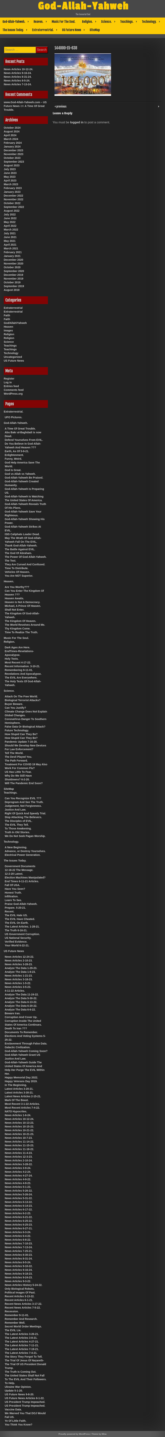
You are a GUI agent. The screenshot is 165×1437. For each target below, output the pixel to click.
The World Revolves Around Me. (25, 624)
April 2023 (10, 180)
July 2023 (10, 169)
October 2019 (12, 282)
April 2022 (10, 225)
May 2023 (9, 176)
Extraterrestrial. (43, 30)
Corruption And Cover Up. (21, 1017)
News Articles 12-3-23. (18, 1156)
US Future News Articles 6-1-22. (24, 1398)
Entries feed (11, 386)
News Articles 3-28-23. (18, 964)
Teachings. (126, 22)
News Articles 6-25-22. (18, 1220)
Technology (11, 353)
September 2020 (14, 271)
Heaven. (38, 22)
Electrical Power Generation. (23, 854)
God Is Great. (13, 470)
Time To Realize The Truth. (21, 632)
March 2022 (11, 229)
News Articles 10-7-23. (18, 1137)
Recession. (12, 1311)
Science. (106, 22)
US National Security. (18, 937)
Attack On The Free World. (21, 696)
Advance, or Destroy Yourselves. (25, 851)
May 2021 (9, 240)
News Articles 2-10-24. (18, 1160)
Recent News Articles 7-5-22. (23, 1307)
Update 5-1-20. (14, 1390)
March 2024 (11, 139)
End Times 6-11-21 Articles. (22, 881)
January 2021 (12, 255)
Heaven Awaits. (14, 598)
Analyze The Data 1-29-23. (21, 968)
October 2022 (12, 203)
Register (9, 378)
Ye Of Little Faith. (15, 1420)
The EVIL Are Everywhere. (21, 677)
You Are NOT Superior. (19, 575)
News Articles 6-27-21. (18, 1228)
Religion (9, 334)
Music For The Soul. (63, 22)
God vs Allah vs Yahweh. (20, 473)
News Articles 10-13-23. (19, 1122)
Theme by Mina (98, 1434)
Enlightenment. (14, 454)
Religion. (87, 22)
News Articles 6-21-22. (18, 1217)
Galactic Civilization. (17, 1047)
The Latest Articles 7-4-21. (21, 1352)
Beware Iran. (12, 1013)
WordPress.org (13, 393)
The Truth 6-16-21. (16, 930)
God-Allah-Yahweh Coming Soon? (26, 1051)
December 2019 (13, 274)
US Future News (71, 30)
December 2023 (13, 150)
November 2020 (13, 263)
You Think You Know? (18, 1424)
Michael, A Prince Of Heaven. (23, 605)
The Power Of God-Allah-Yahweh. (26, 556)
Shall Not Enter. (14, 609)
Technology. (149, 22)
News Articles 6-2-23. (18, 1213)
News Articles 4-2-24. (18, 1171)
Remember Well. (15, 1322)
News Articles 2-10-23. (18, 960)
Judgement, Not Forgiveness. (23, 805)
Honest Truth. (13, 892)
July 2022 (10, 214)
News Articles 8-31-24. (17, 76)
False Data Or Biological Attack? (25, 726)
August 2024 (11, 131)
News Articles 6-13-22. (18, 1201)
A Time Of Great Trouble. (20, 428)
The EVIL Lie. (13, 1330)
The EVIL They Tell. (17, 824)
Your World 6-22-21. (17, 945)
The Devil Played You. (18, 756)
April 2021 (10, 244)
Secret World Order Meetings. (23, 1326)
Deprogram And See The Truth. (24, 802)
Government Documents (20, 866)
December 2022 (13, 195)
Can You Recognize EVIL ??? (23, 798)
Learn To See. (13, 900)
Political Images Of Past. (20, 1292)
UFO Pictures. (13, 417)
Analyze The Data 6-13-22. (21, 1002)
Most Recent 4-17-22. (18, 662)
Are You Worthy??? (17, 587)
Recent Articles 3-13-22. (19, 1296)
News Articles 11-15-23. (19, 1145)
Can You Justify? (15, 707)
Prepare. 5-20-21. (15, 907)
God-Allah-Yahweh (83, 6)
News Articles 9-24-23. (18, 1277)
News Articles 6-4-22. (18, 1235)
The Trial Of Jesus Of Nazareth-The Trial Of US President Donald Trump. (25, 1364)
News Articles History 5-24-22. (23, 1284)
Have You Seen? (15, 888)
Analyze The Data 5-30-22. (21, 998)
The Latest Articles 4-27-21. (22, 1341)
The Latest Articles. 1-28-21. (22, 926)
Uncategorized (13, 356)
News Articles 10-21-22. (19, 1130)
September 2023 (14, 161)
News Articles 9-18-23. (18, 1273)
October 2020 (12, 267)
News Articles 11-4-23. (18, 1152)
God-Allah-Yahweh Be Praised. (24, 477)
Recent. (9, 911)
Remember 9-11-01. (17, 1315)
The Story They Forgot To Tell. (23, 1356)
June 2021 (10, 237)
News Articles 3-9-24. (18, 1168)
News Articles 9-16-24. (17, 73)
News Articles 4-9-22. (18, 1179)
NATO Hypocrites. (16, 1111)
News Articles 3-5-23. (18, 986)
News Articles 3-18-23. (18, 979)
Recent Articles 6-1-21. (19, 1300)
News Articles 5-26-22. (18, 1190)
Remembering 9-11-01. (19, 670)
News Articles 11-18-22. (19, 1149)
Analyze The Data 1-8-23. (20, 971)
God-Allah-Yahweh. (13, 22)
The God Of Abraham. (18, 553)
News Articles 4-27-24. (18, 1175)
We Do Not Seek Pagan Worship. (25, 836)
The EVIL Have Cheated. (20, 919)
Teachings (10, 345)
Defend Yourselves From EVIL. (24, 439)
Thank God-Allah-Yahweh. (21, 545)
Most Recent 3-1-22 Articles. (22, 1103)
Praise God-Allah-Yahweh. (21, 903)
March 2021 (11, 248)
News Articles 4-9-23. (18, 1183)
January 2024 (12, 146)
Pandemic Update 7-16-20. (21, 741)
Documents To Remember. (21, 1032)
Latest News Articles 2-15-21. (23, 1096)
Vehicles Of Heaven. (17, 571)
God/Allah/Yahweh (15, 322)
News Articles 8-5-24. (17, 80)
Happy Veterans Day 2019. (21, 1081)
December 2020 (13, 259)
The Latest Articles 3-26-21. (22, 1334)
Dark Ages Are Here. (17, 647)
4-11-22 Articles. (15, 990)
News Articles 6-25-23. (18, 1224)
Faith (7, 315)
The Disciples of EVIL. (18, 820)
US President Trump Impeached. (25, 1401)
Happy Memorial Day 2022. (21, 1077)
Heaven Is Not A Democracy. (22, 602)
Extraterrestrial (13, 307)
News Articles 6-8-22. (18, 1239)
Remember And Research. (21, 1318)
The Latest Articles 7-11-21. (22, 1345)
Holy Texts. (12, 658)
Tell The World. (14, 753)
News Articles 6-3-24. (18, 1232)
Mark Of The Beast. (17, 1100)
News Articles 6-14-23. (18, 1205)
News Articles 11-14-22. (19, 1141)
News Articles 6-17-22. (18, 1209)
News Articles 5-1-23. (18, 1186)
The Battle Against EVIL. (20, 549)
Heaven (8, 326)
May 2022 (9, 222)
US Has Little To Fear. (18, 771)
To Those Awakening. (18, 828)
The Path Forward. (16, 760)
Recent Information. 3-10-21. (22, 666)
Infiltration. (11, 896)
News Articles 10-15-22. (19, 1126)
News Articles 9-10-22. (18, 1266)
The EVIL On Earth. (17, 922)
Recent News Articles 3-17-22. (23, 1303)
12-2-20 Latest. (14, 873)
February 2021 (13, 252)
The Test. (10, 560)
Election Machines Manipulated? (25, 877)
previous (61, 106)
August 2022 (11, 210)
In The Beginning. (16, 1085)
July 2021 (10, 233)
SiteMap (95, 30)
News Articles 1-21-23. (18, 975)
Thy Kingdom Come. (17, 628)
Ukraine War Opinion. (18, 1386)
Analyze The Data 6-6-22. (20, 1009)
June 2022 (10, 218)
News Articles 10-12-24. (18, 69)
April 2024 (10, 135)
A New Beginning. (16, 847)
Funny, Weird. (13, 458)
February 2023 (13, 188)
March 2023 (11, 184)
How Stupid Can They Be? (21, 734)
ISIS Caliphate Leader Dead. (22, 534)
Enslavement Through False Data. (26, 1043)
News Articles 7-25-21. (18, 1251)
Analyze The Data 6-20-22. (21, 1005)
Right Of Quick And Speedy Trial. (25, 813)
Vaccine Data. (13, 1409)
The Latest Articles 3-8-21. (21, 1337)
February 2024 (13, 142)
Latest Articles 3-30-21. (19, 1092)
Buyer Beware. (14, 703)
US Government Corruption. (22, 934)
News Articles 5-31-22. (18, 1198)
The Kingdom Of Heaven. (20, 620)
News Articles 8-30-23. (18, 1254)
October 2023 (12, 157)
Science (9, 341)
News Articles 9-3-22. (18, 1281)
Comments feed (14, 389)
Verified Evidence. (16, 941)
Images (8, 330)
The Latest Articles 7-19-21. (22, 1349)
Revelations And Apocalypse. (23, 673)
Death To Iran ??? (16, 1028)
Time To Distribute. (16, 568)
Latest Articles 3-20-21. (19, 1088)
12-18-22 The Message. (19, 869)
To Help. (10, 1383)
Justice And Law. (15, 809)
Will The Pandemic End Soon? (24, 783)
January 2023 (12, 191)
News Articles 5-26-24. (18, 1194)
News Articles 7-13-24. (17, 84)
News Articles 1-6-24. (18, 1115)
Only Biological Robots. (20, 1288)
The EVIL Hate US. (16, 915)
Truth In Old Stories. (17, 832)
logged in (77, 122)
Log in (8, 382)
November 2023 (13, 154)
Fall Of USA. (12, 885)
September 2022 (14, 206)
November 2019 (13, 278)
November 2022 (13, 199)
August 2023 (11, 165)
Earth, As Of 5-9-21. (17, 451)
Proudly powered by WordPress (74, 1434)
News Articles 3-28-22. (18, 1164)
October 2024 (12, 127)
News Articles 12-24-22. (19, 956)
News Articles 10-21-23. (19, 1134)
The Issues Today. (13, 30)
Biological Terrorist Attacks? (23, 700)
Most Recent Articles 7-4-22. (22, 1107)
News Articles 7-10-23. (18, 1243)
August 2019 (11, 289)
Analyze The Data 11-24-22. (22, 994)
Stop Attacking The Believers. (23, 817)
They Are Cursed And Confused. (25, 564)
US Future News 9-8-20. (19, 1394)
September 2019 (14, 286)
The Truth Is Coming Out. (20, 1371)
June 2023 (10, 172)
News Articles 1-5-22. (18, 983)
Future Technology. (17, 730)
